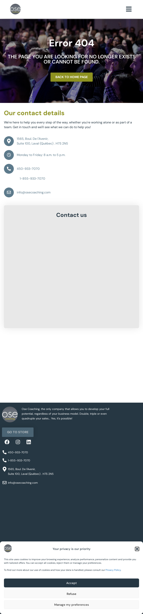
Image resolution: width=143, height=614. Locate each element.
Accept (71, 583)
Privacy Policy (113, 570)
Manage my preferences (71, 605)
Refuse (71, 594)
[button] (137, 549)
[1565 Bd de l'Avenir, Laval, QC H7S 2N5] (71, 373)
